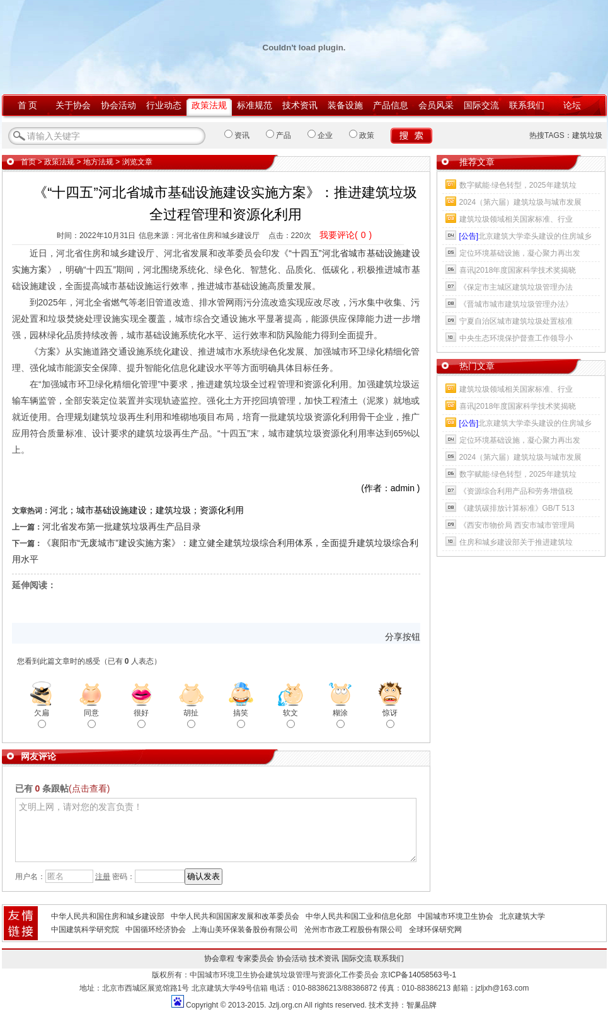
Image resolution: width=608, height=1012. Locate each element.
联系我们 (526, 105)
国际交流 (481, 105)
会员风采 (436, 105)
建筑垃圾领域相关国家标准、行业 (516, 219)
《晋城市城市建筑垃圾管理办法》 (516, 304)
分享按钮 (402, 637)
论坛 (572, 105)
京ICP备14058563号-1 (418, 974)
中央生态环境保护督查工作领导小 (516, 338)
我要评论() (345, 235)
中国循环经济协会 (155, 929)
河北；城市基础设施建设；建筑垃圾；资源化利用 (147, 510)
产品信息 (390, 105)
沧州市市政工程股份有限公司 (353, 929)
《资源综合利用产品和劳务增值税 (516, 491)
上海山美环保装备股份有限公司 (245, 929)
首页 (28, 161)
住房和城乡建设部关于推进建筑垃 (516, 542)
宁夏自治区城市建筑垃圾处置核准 (516, 321)
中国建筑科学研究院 (85, 929)
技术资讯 (300, 105)
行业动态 (163, 105)
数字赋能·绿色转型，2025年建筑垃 (517, 185)
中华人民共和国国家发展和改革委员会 (235, 916)
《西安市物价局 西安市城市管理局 (517, 525)
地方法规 (98, 161)
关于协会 (73, 105)
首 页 (28, 105)
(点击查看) (89, 788)
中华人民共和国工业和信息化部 (358, 916)
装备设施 (345, 105)
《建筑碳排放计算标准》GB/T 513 (517, 508)
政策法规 (209, 105)
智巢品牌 (421, 1005)
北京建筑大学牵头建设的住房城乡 (525, 236)
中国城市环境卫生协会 (455, 916)
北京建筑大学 (522, 916)
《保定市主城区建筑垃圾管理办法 (516, 287)
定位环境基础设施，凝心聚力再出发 (519, 253)
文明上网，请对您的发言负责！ (215, 830)
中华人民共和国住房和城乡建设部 (107, 916)
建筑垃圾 (587, 135)
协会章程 (219, 958)
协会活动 (118, 105)
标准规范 (254, 105)
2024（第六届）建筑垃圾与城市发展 (520, 202)
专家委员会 (255, 958)
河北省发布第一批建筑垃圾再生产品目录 (121, 526)
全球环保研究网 (435, 929)
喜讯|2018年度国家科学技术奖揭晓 (517, 270)
